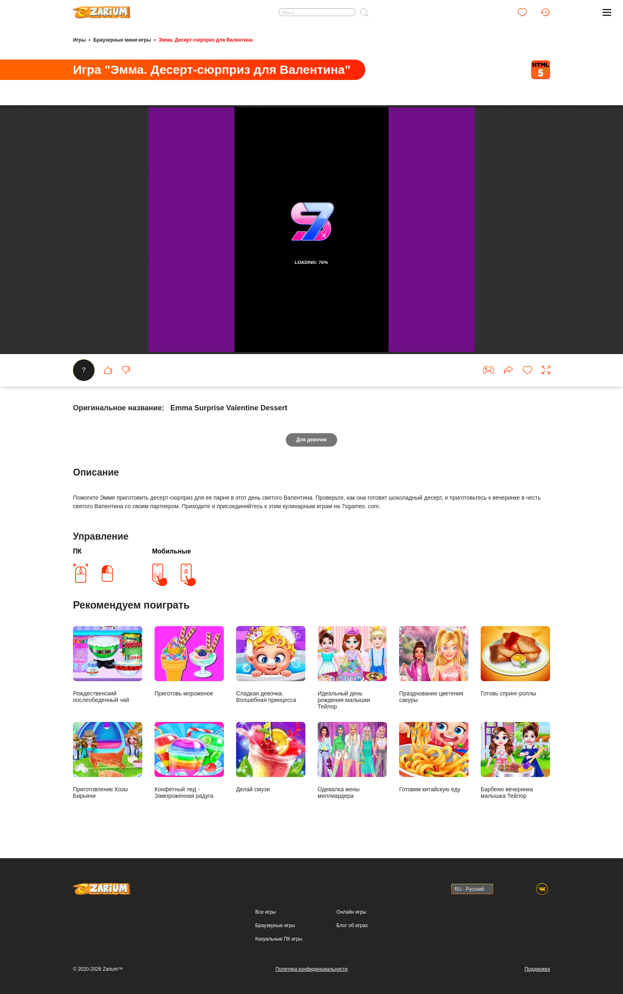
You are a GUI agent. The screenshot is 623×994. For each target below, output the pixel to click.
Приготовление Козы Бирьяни (107, 760)
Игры (79, 40)
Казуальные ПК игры (278, 939)
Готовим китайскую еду (433, 757)
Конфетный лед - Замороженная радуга (189, 760)
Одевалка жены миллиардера (352, 760)
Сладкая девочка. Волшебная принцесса (270, 664)
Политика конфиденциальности (311, 969)
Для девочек (311, 440)
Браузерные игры (275, 925)
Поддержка (537, 969)
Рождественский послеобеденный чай (107, 664)
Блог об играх (352, 925)
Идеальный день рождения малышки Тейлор (352, 668)
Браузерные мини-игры (122, 40)
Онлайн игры (351, 912)
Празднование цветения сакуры (433, 664)
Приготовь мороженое (189, 661)
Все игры (265, 912)
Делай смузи (270, 757)
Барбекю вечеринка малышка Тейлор (515, 760)
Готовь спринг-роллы (515, 661)
